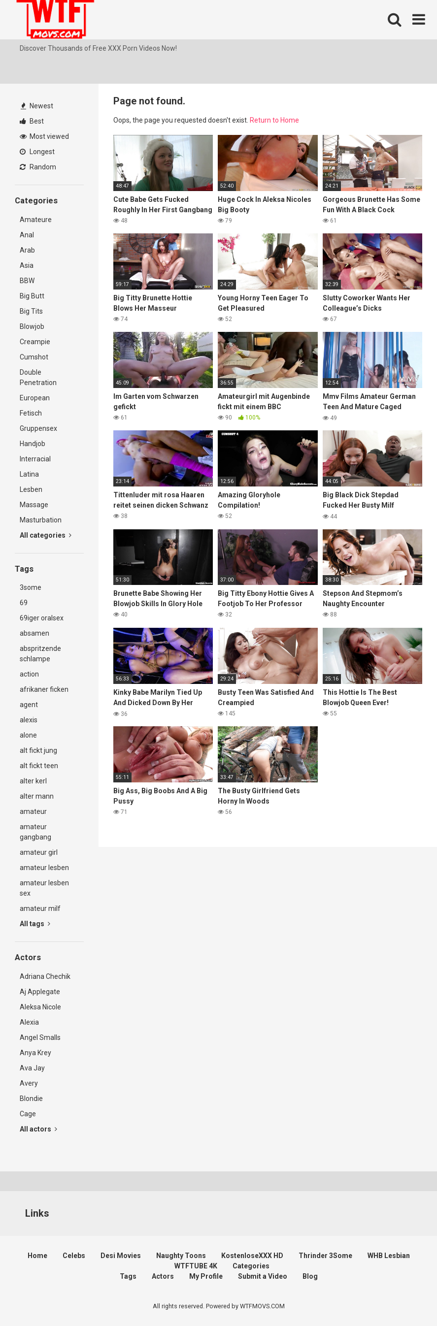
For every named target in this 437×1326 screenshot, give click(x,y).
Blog (310, 1276)
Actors (163, 1276)
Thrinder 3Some (325, 1256)
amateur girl (39, 852)
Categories (251, 1266)
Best (32, 121)
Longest (37, 152)
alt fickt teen (39, 766)
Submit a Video (262, 1276)
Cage (28, 1114)
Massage (34, 505)
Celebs (74, 1256)
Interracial (35, 459)
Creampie (35, 342)
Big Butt (32, 296)
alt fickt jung (38, 750)
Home (37, 1256)
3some (30, 587)
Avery (29, 1083)
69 (24, 603)
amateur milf (40, 908)
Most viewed (44, 136)
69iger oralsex (42, 618)
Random (38, 167)
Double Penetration (38, 377)
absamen (34, 633)
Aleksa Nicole (40, 1007)
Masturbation (41, 520)
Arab (27, 250)
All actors (38, 1129)
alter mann (37, 796)
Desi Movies (121, 1256)
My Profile (206, 1276)
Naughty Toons (181, 1256)
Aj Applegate (40, 992)
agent (29, 705)
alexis (28, 720)
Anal (27, 235)
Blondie (31, 1098)
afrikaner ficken (44, 689)
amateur (33, 811)
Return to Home (274, 120)
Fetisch (31, 413)
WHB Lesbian (389, 1256)
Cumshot (34, 357)
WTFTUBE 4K (195, 1266)
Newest (37, 106)
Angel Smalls (40, 1037)
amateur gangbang (35, 832)
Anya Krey (35, 1053)
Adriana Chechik (45, 976)
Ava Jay (32, 1068)
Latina (29, 474)
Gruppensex (38, 428)
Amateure (36, 220)
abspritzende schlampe (40, 654)
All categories (45, 535)
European (35, 398)
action (29, 674)
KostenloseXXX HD (252, 1256)
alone (28, 735)
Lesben (31, 489)
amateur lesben (44, 868)
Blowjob (32, 326)
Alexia (29, 1022)
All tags (35, 924)
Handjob (32, 444)
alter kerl (33, 781)
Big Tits (31, 311)
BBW (27, 281)
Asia (27, 265)
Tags (128, 1276)
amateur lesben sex (44, 888)
